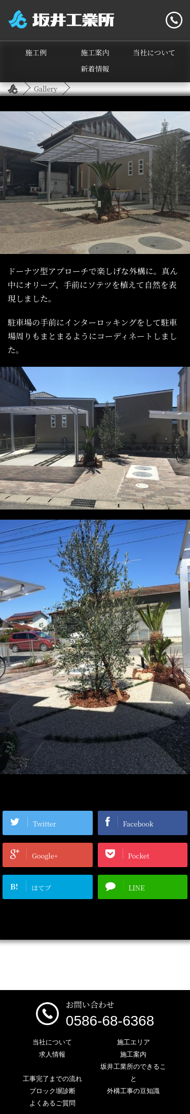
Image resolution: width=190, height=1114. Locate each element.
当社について (154, 52)
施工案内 (95, 52)
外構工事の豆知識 (133, 1091)
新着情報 (95, 68)
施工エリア (133, 1042)
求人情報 (52, 1054)
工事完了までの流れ (52, 1079)
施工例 (36, 52)
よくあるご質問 (52, 1103)
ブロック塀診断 (52, 1091)
